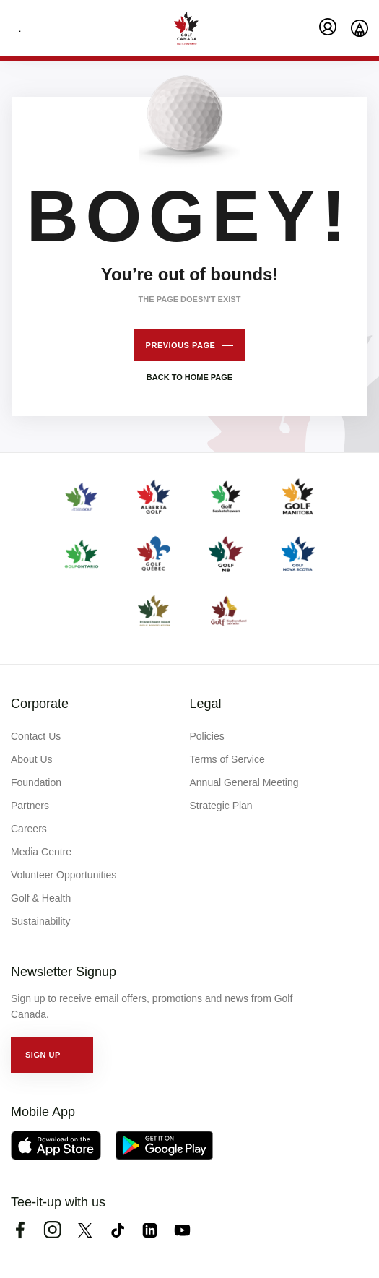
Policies (207, 736)
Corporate (40, 703)
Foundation (36, 782)
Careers (29, 828)
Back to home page (189, 377)
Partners (30, 805)
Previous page (181, 345)
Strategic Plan (221, 805)
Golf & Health (41, 898)
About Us (32, 759)
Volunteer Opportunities (63, 875)
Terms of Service (227, 759)
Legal (206, 703)
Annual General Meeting (244, 782)
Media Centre (41, 852)
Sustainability (41, 921)
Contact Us (36, 736)
